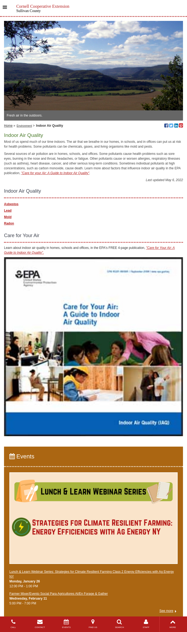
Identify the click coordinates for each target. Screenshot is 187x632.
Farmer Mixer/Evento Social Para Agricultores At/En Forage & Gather (58, 594)
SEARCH (119, 624)
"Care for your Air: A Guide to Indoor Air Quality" (55, 173)
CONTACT (40, 624)
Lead (8, 210)
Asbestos (11, 204)
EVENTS (66, 624)
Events (21, 456)
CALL (13, 624)
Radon (9, 223)
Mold (8, 217)
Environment (24, 125)
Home (8, 126)
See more (166, 611)
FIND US (93, 624)
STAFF (146, 624)
